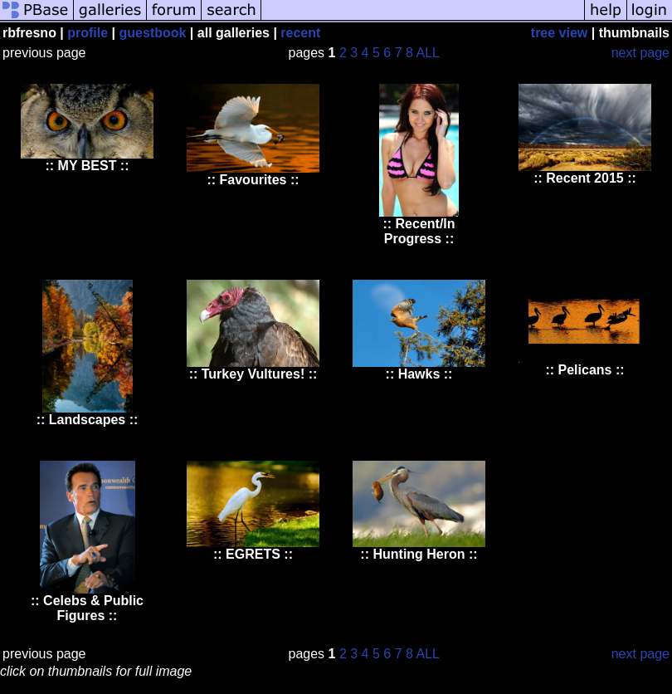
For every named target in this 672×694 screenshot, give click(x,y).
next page (640, 53)
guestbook (153, 33)
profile (87, 33)
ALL (428, 53)
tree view (559, 33)
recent (300, 33)
